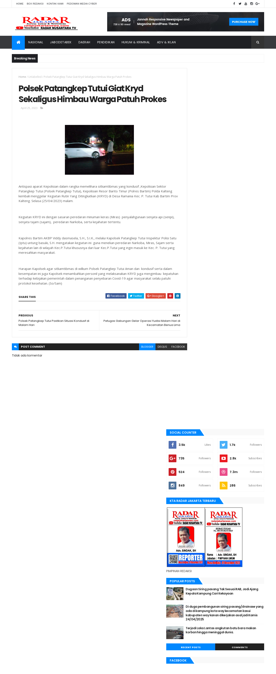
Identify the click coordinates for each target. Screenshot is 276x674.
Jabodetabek (61, 42)
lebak (192, 453)
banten (193, 380)
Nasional (35, 42)
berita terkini (197, 409)
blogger (138, 359)
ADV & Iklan (166, 42)
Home (20, 3)
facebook (168, 359)
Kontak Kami (55, 3)
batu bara (195, 387)
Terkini (193, 518)
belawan (194, 402)
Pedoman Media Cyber (82, 3)
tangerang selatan (201, 511)
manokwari (196, 460)
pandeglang (197, 482)
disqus (152, 359)
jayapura (195, 438)
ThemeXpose (36, 668)
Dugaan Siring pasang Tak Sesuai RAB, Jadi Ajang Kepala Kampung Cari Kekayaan (233, 232)
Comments (244, 290)
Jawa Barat (196, 431)
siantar (194, 496)
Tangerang (196, 504)
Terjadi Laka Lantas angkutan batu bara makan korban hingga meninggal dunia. (233, 275)
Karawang (196, 446)
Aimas (192, 373)
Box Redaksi (35, 3)
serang (194, 489)
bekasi (193, 395)
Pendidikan (106, 42)
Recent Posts (205, 290)
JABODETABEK (197, 417)
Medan (193, 467)
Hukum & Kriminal (136, 42)
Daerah (84, 42)
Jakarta (194, 424)
